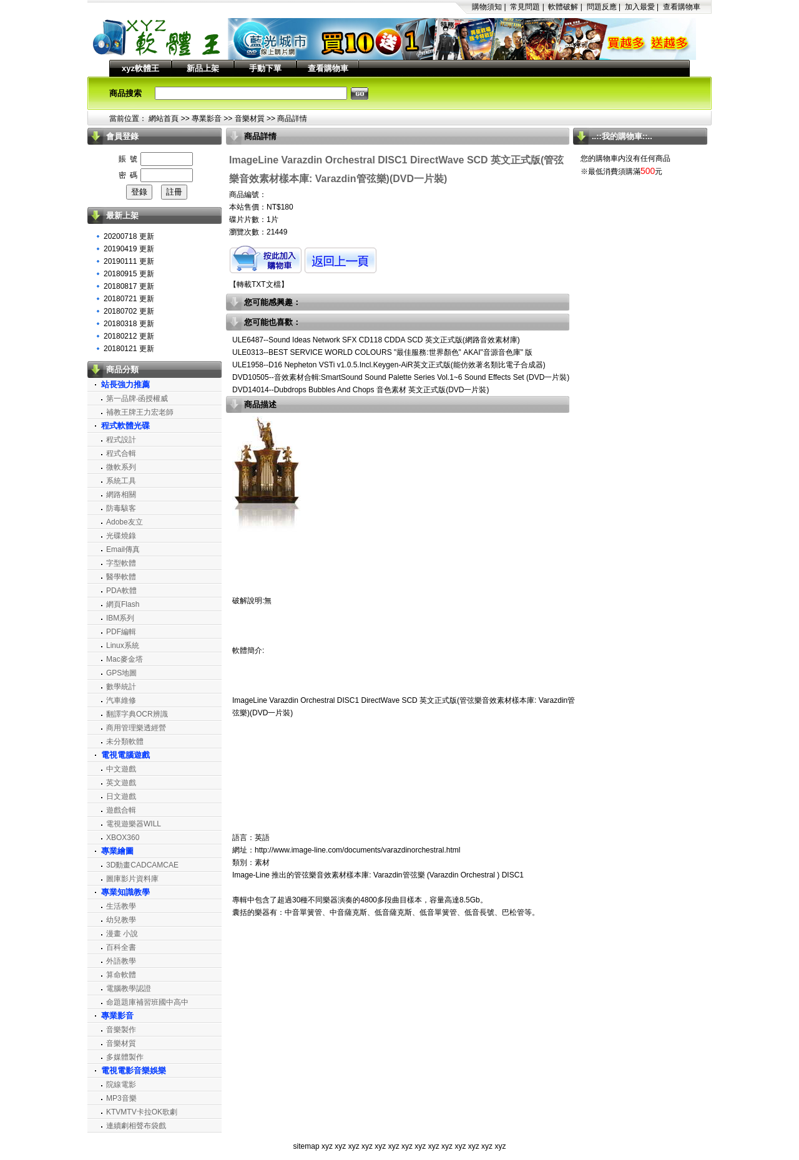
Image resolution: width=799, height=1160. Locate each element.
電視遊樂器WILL (133, 823)
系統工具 (121, 480)
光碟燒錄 (121, 535)
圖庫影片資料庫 (132, 878)
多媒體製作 (125, 1057)
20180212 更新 (129, 336)
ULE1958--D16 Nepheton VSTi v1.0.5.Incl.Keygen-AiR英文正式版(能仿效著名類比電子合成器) (389, 364)
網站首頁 (164, 118)
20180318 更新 (129, 323)
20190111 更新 (129, 261)
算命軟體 (121, 974)
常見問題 (525, 6)
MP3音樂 (121, 1098)
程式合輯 (121, 453)
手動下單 (265, 68)
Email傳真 (123, 549)
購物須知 (487, 6)
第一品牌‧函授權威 (137, 398)
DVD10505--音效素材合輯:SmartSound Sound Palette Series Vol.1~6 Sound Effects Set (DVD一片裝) (400, 377)
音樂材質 (250, 118)
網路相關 (121, 494)
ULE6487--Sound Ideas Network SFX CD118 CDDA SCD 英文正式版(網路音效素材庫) (376, 340)
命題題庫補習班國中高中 (147, 1002)
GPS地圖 (121, 673)
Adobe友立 (124, 522)
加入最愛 (640, 6)
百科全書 (121, 947)
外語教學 (121, 961)
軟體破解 (563, 6)
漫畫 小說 (122, 933)
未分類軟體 (125, 741)
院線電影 (121, 1084)
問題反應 (602, 6)
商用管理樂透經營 (136, 727)
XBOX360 (122, 837)
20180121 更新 (129, 348)
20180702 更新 (129, 311)
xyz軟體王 (140, 68)
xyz (327, 1146)
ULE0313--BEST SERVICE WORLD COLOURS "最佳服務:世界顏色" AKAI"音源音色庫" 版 (382, 352)
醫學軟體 (121, 577)
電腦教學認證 (128, 988)
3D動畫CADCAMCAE (142, 865)
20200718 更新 (129, 236)
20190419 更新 (129, 248)
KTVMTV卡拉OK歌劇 (141, 1112)
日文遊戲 (121, 796)
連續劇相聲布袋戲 (136, 1125)
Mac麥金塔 (124, 659)
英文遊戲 (121, 782)
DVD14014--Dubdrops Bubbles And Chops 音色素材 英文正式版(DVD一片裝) (360, 389)
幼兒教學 (121, 920)
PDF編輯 (121, 631)
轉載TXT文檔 (259, 284)
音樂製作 (121, 1029)
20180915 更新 (129, 273)
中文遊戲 (121, 769)
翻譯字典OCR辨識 (137, 714)
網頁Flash (122, 604)
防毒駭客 (121, 508)
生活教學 (121, 906)
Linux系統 (122, 645)
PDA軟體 (121, 590)
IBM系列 (120, 618)
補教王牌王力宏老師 (140, 412)
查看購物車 (681, 6)
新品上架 (203, 68)
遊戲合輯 (121, 810)
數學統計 (121, 686)
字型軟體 (121, 563)
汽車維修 (121, 700)
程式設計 (121, 439)
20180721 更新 (129, 298)
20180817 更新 (129, 286)
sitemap (306, 1146)
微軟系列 (121, 467)
